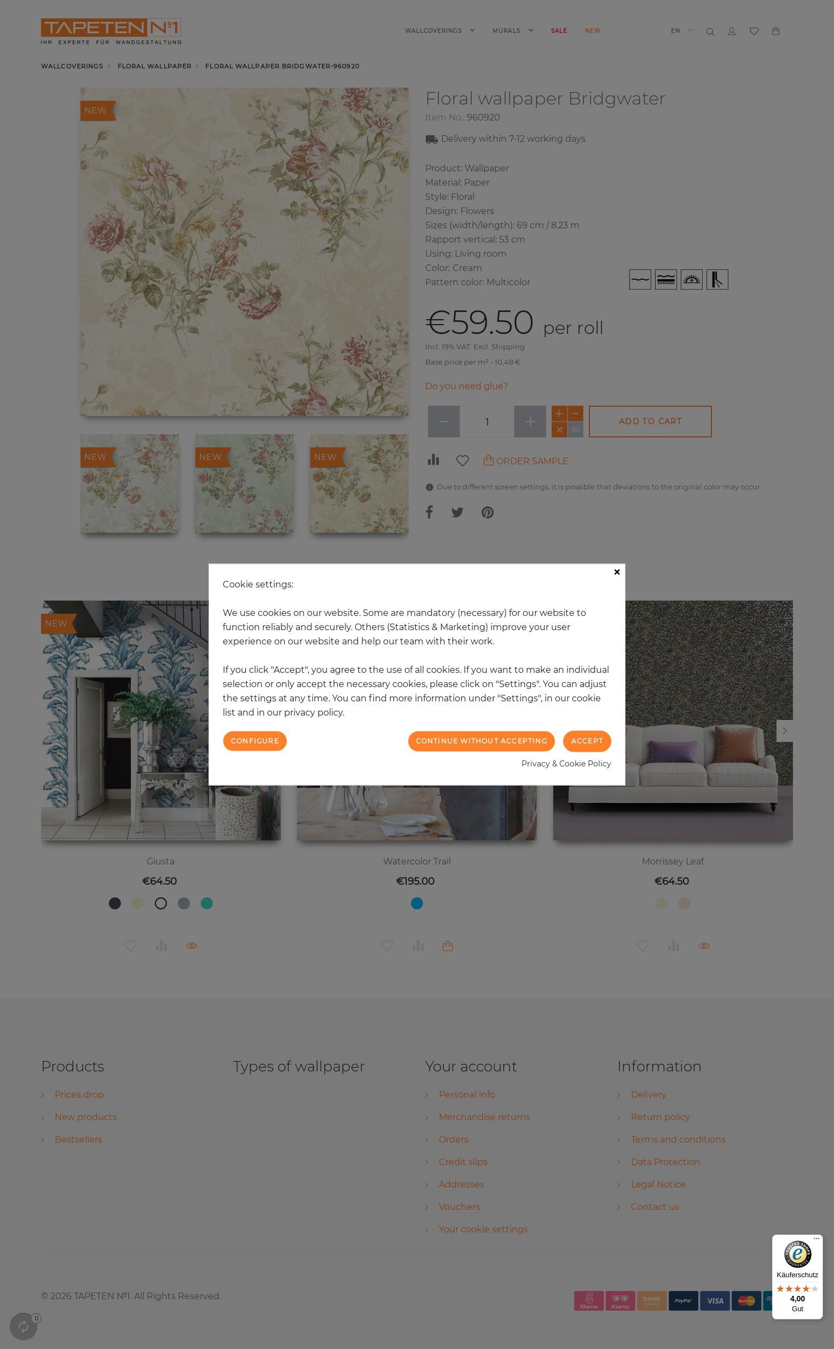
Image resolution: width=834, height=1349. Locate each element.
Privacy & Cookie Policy (566, 763)
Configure (255, 741)
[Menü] (816, 1241)
